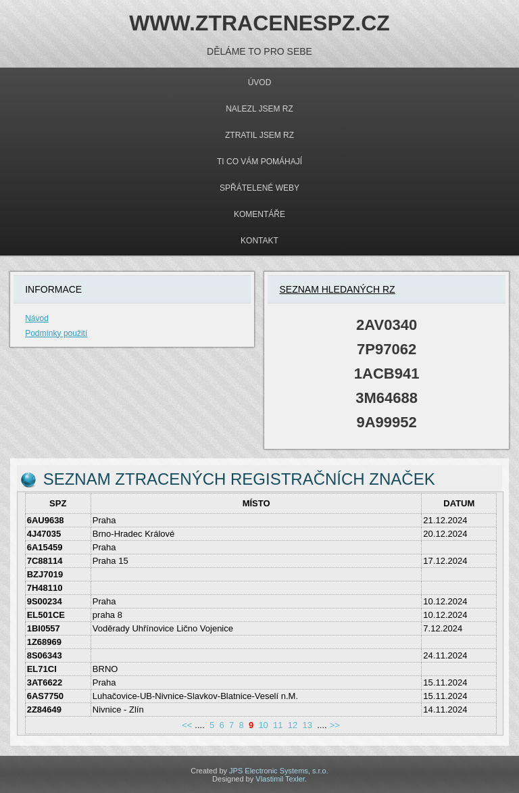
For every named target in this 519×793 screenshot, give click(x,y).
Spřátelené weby (259, 188)
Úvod (260, 82)
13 (307, 725)
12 (292, 725)
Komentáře (259, 214)
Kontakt (259, 240)
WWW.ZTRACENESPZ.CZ (259, 23)
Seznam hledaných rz (337, 289)
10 (263, 725)
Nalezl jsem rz (259, 109)
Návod (37, 318)
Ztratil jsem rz (259, 135)
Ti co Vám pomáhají (259, 161)
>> (335, 725)
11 (277, 725)
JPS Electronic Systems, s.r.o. (278, 771)
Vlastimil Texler (280, 779)
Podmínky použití (56, 333)
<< (187, 725)
